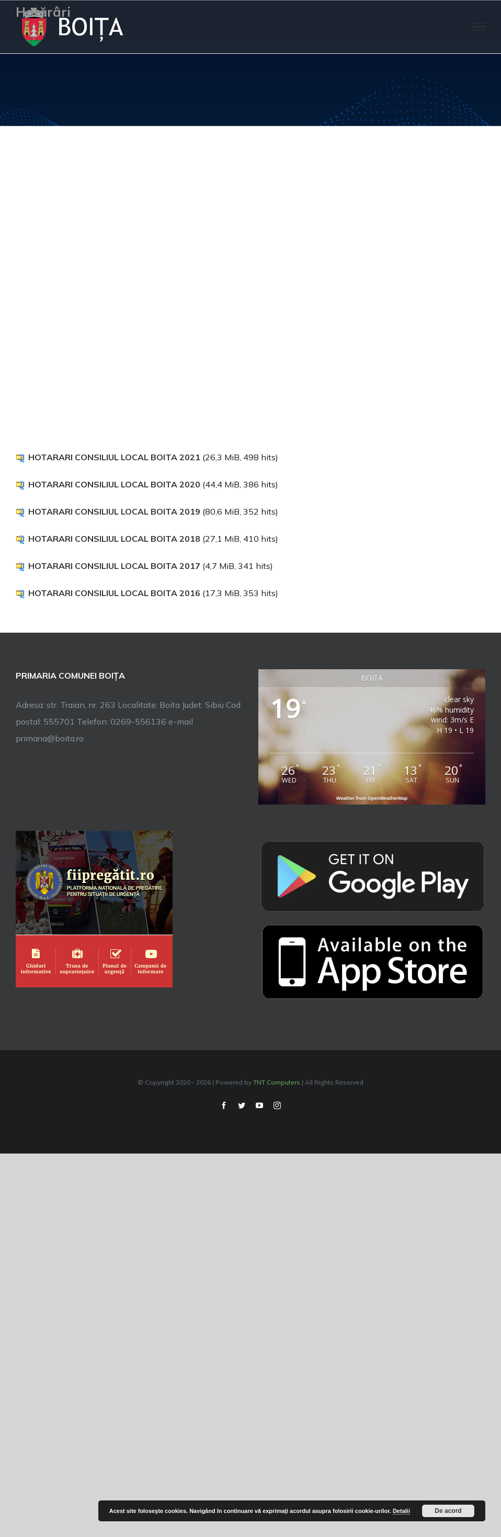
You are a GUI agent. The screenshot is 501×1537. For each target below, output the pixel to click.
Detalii (401, 1511)
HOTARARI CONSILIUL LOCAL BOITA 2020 (114, 484)
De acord (448, 1511)
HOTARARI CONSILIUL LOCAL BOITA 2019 (114, 511)
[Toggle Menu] (479, 26)
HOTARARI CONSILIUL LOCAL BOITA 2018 (114, 538)
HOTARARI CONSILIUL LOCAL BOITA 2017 (114, 566)
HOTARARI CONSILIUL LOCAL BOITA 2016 (114, 593)
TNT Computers (276, 1082)
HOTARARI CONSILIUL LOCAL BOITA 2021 (114, 457)
